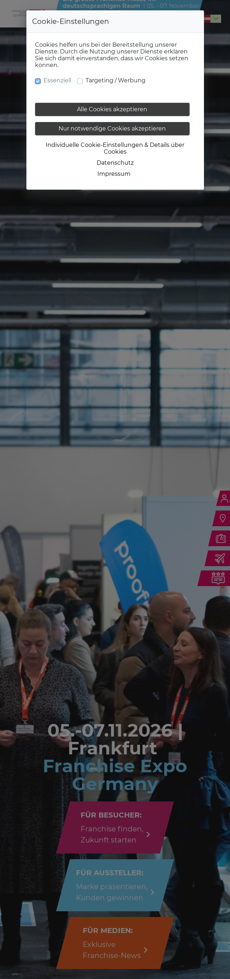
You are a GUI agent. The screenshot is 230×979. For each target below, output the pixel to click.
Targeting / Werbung (115, 80)
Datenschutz (115, 162)
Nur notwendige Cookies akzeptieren (112, 128)
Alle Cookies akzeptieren (112, 109)
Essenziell (57, 80)
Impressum (114, 173)
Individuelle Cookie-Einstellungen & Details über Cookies (115, 148)
